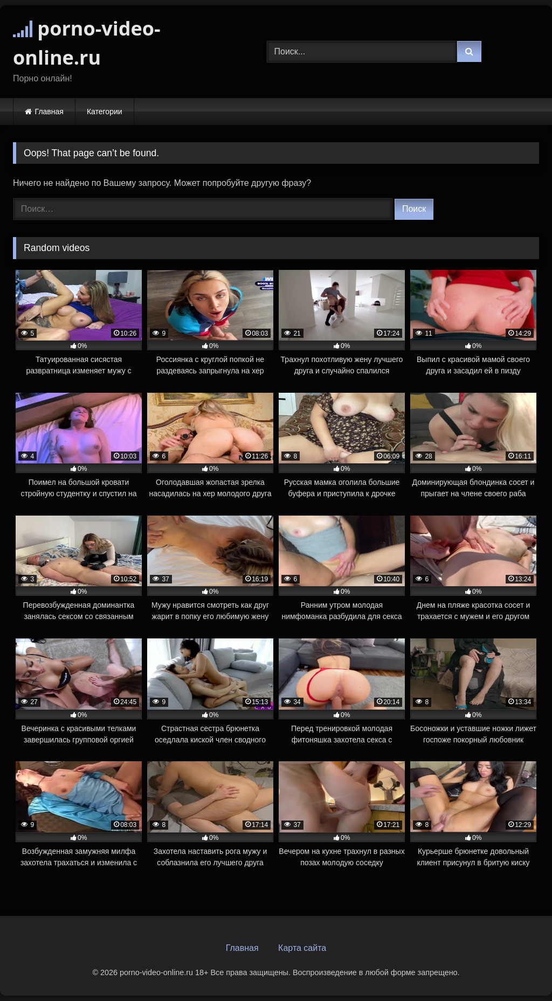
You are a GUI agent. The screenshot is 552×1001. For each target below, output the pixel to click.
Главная (49, 111)
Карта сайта (302, 948)
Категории (104, 111)
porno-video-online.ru (87, 43)
